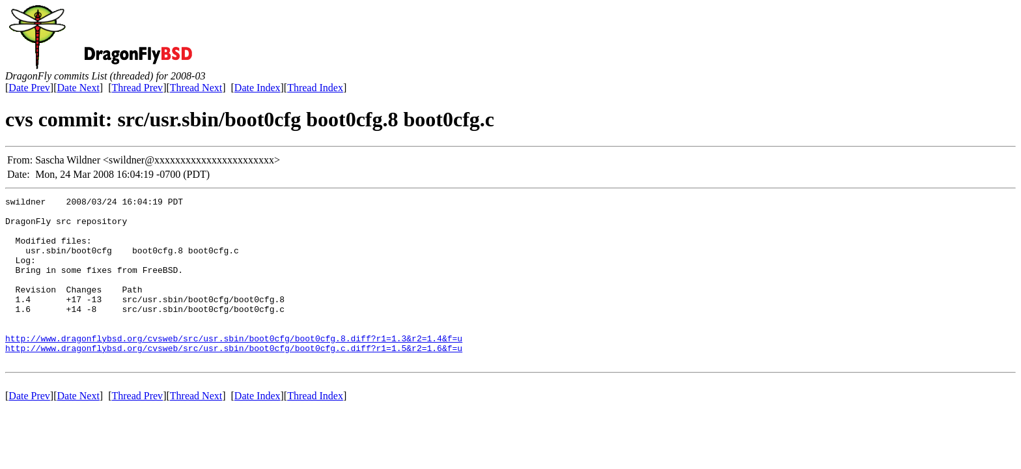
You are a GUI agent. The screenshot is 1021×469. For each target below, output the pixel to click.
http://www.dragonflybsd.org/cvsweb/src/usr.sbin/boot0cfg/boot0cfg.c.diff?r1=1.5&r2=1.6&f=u (233, 379)
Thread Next (196, 87)
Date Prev (29, 87)
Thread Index (315, 87)
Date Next (78, 87)
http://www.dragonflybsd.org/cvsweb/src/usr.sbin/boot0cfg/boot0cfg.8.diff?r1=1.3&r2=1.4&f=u (233, 367)
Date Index (257, 87)
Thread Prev (137, 87)
